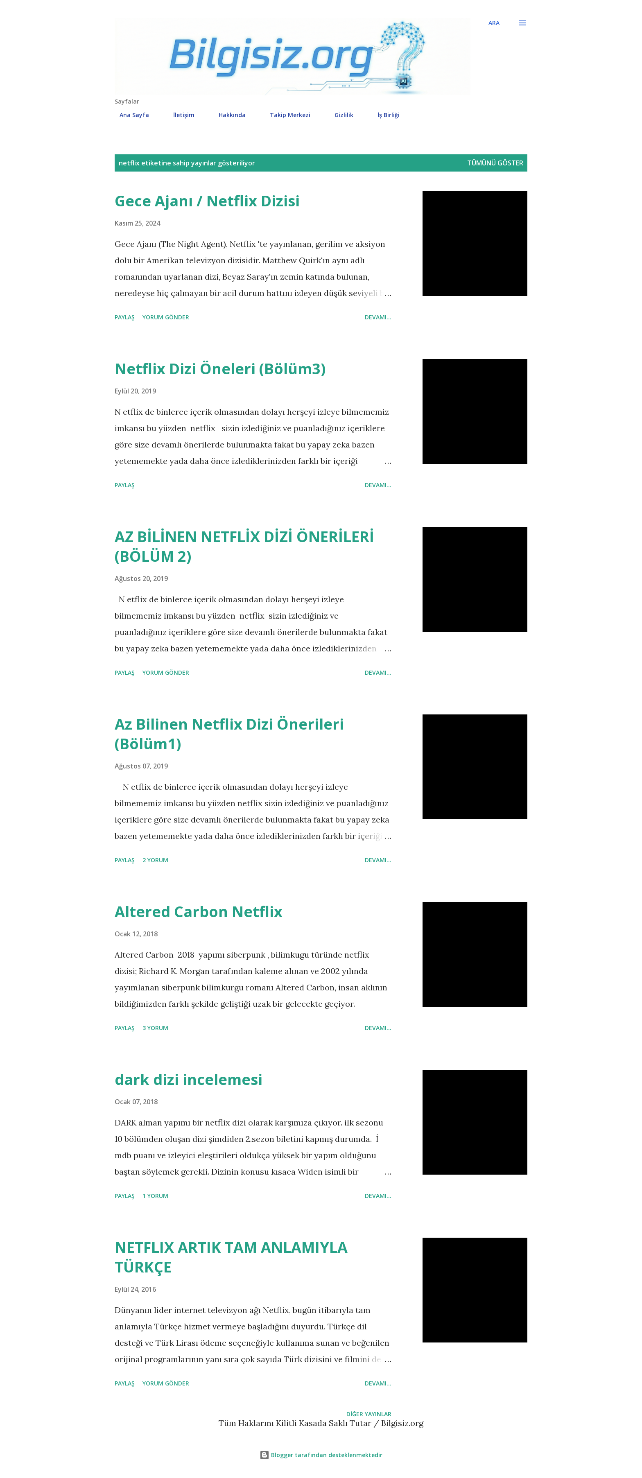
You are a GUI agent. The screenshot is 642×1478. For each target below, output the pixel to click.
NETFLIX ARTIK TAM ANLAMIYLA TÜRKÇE (231, 1257)
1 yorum (155, 1196)
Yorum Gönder (165, 317)
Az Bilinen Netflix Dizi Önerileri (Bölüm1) (229, 734)
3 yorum (155, 1028)
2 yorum (155, 860)
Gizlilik (339, 115)
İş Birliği (384, 115)
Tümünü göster (495, 162)
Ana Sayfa (129, 115)
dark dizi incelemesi (188, 1079)
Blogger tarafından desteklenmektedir (321, 1455)
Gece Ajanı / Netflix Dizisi (207, 201)
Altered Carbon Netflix (199, 912)
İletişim (179, 115)
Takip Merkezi (285, 115)
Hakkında (227, 115)
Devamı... (378, 317)
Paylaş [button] (125, 317)
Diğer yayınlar (368, 1414)
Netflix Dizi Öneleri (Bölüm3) (220, 369)
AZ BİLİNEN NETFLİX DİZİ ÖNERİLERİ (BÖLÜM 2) (244, 546)
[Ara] (494, 23)
